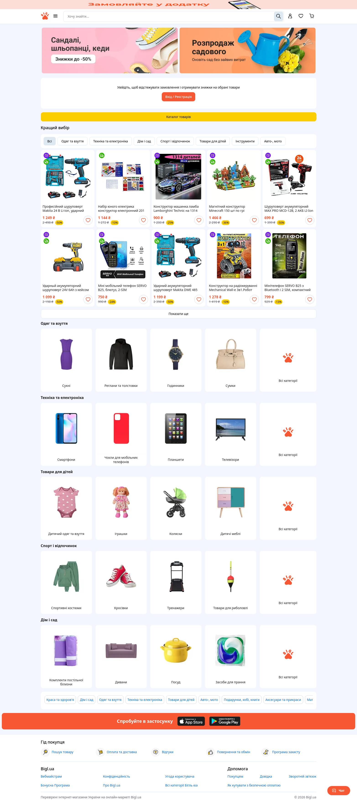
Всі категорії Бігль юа (181, 785)
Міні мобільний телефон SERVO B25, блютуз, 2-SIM (122, 288)
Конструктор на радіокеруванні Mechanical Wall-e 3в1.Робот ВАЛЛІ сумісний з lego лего (233, 288)
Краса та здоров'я (60, 699)
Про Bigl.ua (111, 785)
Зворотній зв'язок (302, 776)
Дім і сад (144, 141)
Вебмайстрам (51, 776)
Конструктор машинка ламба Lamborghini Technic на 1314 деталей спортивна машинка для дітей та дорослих (176, 208)
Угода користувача (179, 776)
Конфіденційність (116, 776)
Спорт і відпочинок (175, 141)
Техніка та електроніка (110, 141)
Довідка (266, 776)
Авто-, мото (273, 141)
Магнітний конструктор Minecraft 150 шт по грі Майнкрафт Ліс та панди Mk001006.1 (228, 208)
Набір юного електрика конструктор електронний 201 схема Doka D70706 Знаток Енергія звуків (121, 208)
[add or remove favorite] (88, 220)
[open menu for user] (290, 16)
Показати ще (178, 314)
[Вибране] (300, 17)
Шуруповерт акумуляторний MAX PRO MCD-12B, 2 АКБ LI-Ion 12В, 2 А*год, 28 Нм (288, 208)
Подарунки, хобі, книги (241, 699)
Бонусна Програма (55, 785)
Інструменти (245, 141)
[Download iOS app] (191, 721)
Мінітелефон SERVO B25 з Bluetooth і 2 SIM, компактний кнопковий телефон (287, 288)
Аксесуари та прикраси (283, 699)
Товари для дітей (213, 141)
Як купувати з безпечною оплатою (254, 785)
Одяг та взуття (72, 141)
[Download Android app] (224, 721)
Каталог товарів (178, 117)
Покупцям (235, 776)
